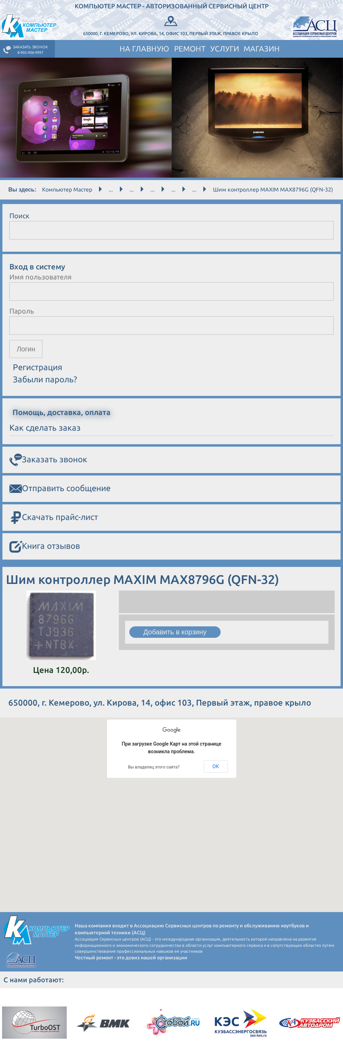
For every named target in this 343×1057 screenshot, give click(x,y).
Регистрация (37, 367)
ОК (215, 766)
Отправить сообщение (60, 488)
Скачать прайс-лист (53, 518)
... (111, 189)
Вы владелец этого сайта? (154, 767)
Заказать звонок (48, 460)
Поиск (19, 216)
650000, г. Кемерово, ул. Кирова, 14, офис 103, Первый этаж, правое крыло (171, 25)
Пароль (21, 311)
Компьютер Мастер (67, 189)
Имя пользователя (40, 277)
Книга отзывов (44, 546)
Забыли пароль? (45, 379)
